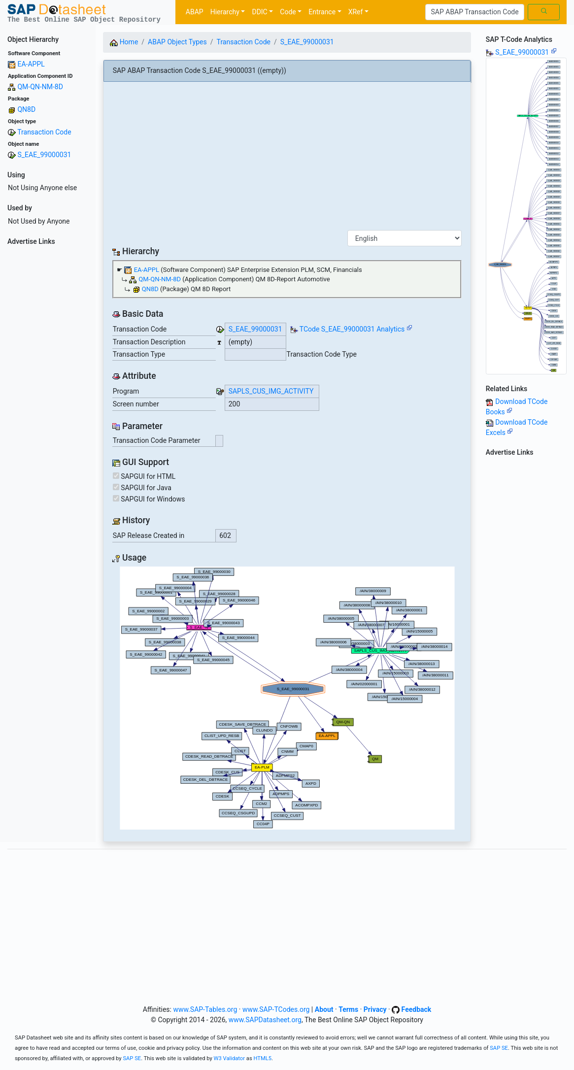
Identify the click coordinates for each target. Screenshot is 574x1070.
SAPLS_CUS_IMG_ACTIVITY (271, 391)
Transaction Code (44, 132)
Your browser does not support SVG (287, 698)
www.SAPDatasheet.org (265, 1020)
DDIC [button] (259, 12)
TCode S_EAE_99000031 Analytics (352, 329)
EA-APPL (30, 64)
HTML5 (262, 1058)
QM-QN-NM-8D (40, 87)
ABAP (194, 12)
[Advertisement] (47, 397)
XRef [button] (355, 12)
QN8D (26, 109)
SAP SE (499, 1048)
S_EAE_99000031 (44, 155)
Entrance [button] (322, 12)
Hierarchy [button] (224, 12)
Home (124, 42)
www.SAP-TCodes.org (276, 1009)
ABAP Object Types (177, 42)
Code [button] (288, 12)
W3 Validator (229, 1058)
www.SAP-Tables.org (205, 1009)
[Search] (474, 12)
